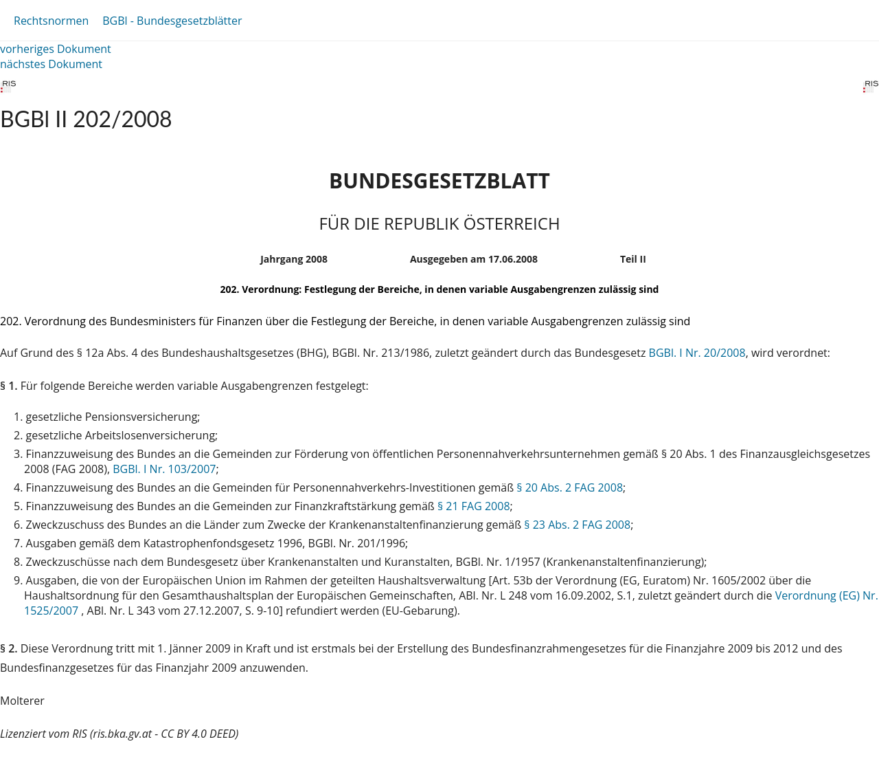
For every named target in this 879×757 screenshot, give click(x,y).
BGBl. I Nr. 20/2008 (697, 352)
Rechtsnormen (51, 20)
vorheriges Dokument (55, 48)
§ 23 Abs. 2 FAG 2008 (577, 524)
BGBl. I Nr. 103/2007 (164, 468)
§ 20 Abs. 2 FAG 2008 (569, 487)
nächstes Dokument (51, 64)
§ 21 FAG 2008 (473, 506)
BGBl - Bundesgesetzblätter (172, 20)
